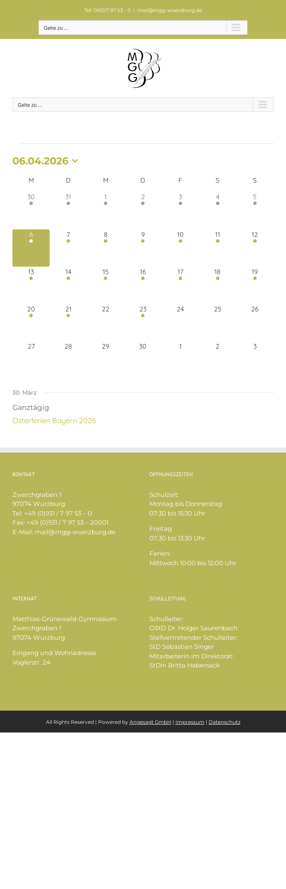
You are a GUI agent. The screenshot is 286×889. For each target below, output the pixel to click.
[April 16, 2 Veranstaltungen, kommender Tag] (142, 285)
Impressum (189, 722)
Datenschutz (224, 722)
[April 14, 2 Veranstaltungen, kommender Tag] (68, 285)
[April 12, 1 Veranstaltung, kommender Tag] (255, 248)
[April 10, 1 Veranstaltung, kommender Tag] (180, 248)
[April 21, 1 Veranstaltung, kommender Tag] (68, 322)
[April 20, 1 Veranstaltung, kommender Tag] (31, 322)
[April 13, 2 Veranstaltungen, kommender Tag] (31, 285)
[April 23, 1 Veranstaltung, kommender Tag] (142, 322)
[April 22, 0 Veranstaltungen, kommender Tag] (105, 322)
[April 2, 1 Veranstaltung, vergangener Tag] (142, 210)
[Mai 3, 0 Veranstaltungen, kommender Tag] (255, 359)
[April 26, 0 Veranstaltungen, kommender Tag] (255, 322)
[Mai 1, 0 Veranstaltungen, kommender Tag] (180, 359)
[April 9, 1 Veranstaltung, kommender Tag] (142, 248)
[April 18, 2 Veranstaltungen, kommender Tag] (217, 285)
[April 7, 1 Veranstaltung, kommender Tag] (68, 248)
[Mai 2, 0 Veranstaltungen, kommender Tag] (217, 359)
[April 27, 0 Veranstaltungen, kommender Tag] (31, 359)
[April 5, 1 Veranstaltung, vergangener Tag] (255, 210)
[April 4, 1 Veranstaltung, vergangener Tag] (217, 210)
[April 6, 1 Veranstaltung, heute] (31, 248)
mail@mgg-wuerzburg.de (169, 10)
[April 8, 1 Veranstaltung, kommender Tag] (105, 248)
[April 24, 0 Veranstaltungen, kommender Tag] (180, 322)
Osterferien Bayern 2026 (54, 420)
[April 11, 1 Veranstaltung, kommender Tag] (217, 248)
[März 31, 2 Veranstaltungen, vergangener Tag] (68, 210)
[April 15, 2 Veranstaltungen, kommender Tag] (105, 285)
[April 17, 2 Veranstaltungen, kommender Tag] (180, 285)
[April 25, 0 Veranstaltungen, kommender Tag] (217, 322)
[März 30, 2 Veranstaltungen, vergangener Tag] (31, 210)
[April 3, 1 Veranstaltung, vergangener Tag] (180, 210)
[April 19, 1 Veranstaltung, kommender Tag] (255, 285)
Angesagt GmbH (150, 722)
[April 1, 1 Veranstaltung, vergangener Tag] (105, 210)
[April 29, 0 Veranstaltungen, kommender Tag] (105, 359)
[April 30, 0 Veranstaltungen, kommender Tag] (142, 359)
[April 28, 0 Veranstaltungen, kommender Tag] (68, 359)
